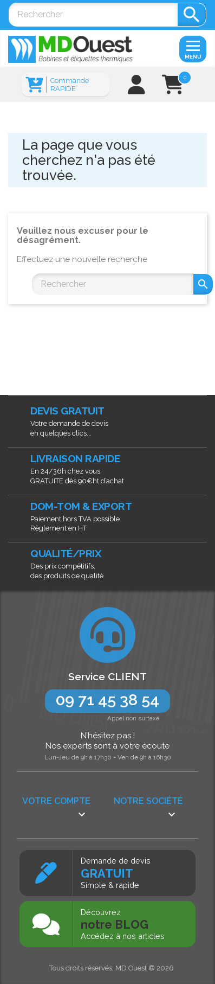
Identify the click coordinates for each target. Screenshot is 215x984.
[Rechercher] (93, 15)
